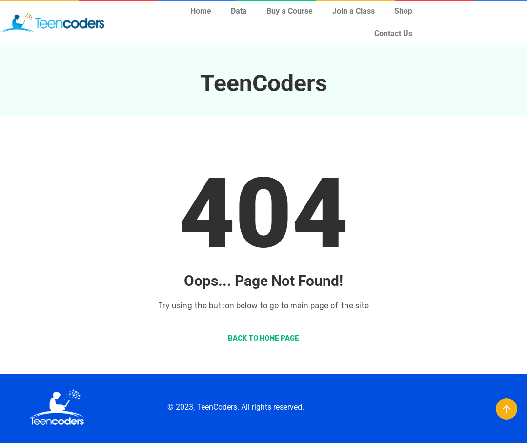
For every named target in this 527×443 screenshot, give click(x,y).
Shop (403, 11)
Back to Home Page (263, 338)
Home (200, 11)
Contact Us (393, 33)
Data (239, 11)
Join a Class (353, 11)
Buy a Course (289, 11)
